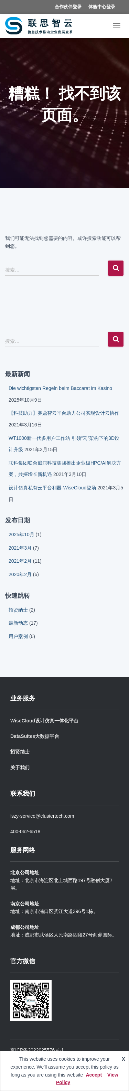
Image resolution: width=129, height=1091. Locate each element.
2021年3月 (20, 548)
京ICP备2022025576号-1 (37, 1050)
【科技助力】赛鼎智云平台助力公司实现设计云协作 (64, 413)
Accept (94, 1075)
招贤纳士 (18, 610)
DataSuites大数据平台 (34, 736)
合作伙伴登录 (68, 6)
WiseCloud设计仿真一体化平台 (44, 720)
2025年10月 (21, 534)
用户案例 (18, 636)
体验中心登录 (101, 6)
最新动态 (18, 623)
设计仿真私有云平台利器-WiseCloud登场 (52, 487)
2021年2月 (20, 561)
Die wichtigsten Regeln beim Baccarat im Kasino (60, 388)
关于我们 (20, 767)
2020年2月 (20, 574)
